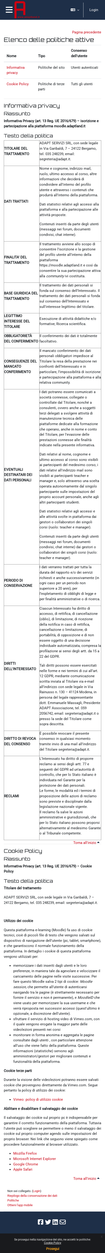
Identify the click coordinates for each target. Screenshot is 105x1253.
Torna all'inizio (86, 843)
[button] (75, 10)
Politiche (13, 1200)
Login (93, 10)
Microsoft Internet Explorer (34, 1159)
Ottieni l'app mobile (20, 1205)
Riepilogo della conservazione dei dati (32, 1195)
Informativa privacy (32, 105)
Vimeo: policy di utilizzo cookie (38, 1099)
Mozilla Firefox (25, 1153)
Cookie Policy (52, 1243)
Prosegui (52, 1249)
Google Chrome (25, 1164)
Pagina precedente (86, 32)
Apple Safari (22, 1169)
